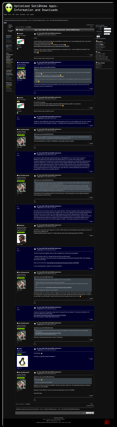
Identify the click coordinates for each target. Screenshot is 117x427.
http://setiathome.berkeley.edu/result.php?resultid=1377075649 (50, 315)
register (105, 26)
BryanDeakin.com (54, 420)
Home (10, 25)
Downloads (10, 30)
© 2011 (59, 420)
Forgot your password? (101, 38)
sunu (20, 348)
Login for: (99, 34)
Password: (99, 31)
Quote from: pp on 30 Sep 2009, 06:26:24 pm (43, 134)
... (24, 27)
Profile (10, 31)
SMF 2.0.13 (45, 419)
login (100, 26)
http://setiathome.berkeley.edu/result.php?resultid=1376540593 (63, 263)
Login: (100, 29)
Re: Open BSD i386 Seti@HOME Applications (49, 33)
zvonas (20, 33)
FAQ (10, 27)
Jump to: (84, 412)
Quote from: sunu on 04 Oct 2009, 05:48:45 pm (44, 376)
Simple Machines (57, 419)
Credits (62, 419)
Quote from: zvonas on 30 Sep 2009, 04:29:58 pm (44, 67)
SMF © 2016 (50, 419)
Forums (11, 26)
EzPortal (61, 417)
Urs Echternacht (23, 62)
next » (92, 24)
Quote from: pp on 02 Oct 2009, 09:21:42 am (43, 277)
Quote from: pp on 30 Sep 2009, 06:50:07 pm (43, 180)
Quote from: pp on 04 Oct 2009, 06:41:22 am (43, 327)
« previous (88, 24)
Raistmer (21, 225)
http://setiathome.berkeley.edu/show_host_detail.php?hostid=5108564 (51, 46)
